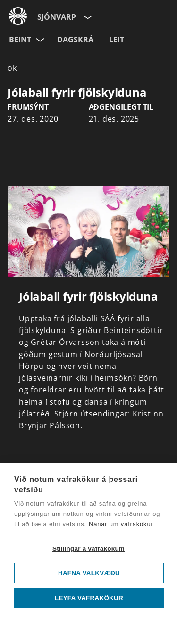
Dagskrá (75, 39)
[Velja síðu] (86, 15)
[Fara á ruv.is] (18, 15)
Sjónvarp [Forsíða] (56, 17)
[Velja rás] (41, 38)
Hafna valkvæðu (89, 573)
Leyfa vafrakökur (89, 598)
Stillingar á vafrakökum (88, 548)
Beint (20, 39)
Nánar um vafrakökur (121, 524)
